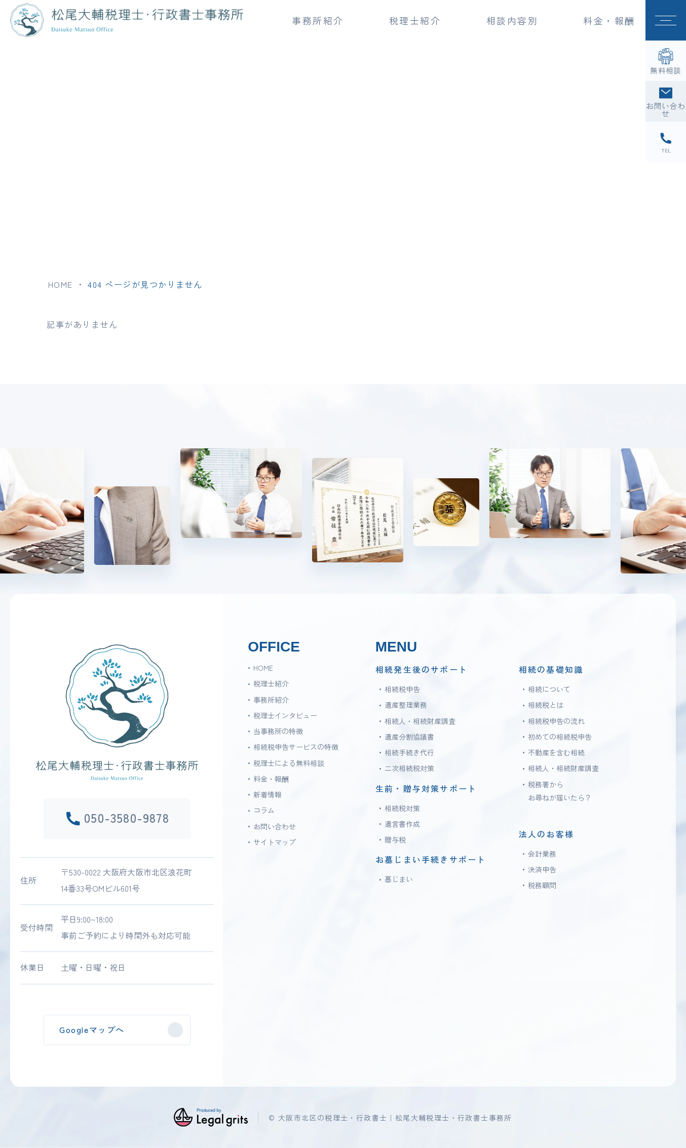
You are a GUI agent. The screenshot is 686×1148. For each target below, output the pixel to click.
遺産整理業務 (406, 705)
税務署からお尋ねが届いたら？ (560, 790)
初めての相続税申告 (560, 737)
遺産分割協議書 (409, 737)
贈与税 (395, 839)
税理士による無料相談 (288, 763)
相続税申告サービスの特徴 (295, 747)
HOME (60, 284)
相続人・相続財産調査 (420, 721)
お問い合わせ (274, 826)
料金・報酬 (609, 20)
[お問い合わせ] (665, 101)
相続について (549, 689)
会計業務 (542, 854)
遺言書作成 (402, 824)
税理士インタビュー (285, 715)
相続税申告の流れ (556, 721)
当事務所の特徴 (278, 731)
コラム (264, 810)
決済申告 (542, 869)
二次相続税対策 (409, 768)
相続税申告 (402, 689)
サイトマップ (274, 842)
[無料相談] (665, 61)
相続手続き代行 (409, 752)
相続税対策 (402, 808)
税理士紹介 (271, 683)
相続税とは (545, 705)
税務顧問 (542, 885)
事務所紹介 (271, 700)
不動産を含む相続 (556, 752)
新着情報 (267, 794)
